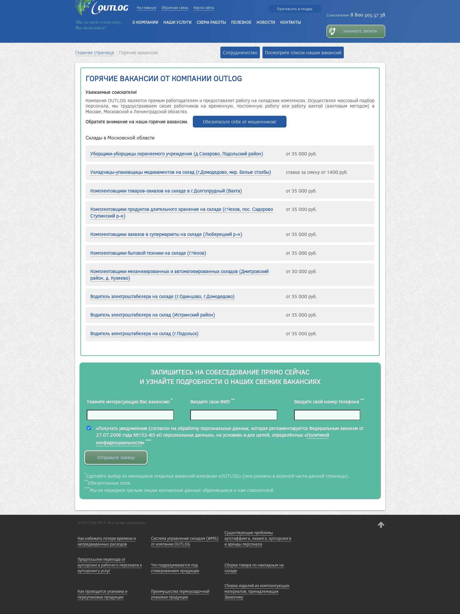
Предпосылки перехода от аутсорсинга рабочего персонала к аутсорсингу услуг (110, 564)
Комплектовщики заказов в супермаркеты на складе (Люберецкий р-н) (166, 234)
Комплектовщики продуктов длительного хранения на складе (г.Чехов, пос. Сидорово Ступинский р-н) (181, 212)
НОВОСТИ (265, 22)
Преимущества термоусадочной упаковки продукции (180, 594)
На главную (146, 7)
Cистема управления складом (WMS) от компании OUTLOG (184, 541)
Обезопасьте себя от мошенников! (239, 121)
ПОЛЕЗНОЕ (241, 22)
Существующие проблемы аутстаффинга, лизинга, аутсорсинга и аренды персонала (257, 538)
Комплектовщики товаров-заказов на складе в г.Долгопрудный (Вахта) (166, 190)
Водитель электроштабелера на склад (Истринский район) (152, 314)
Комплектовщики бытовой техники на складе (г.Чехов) (148, 253)
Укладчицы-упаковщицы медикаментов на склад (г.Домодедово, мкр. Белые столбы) (180, 172)
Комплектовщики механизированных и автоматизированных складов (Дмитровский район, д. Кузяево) (179, 274)
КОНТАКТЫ (290, 22)
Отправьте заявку (116, 457)
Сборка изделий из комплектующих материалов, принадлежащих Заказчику (256, 591)
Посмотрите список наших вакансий (303, 52)
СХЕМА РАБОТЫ (211, 22)
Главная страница (94, 52)
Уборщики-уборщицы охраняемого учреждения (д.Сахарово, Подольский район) (176, 153)
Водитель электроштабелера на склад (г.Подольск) (144, 333)
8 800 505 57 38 (367, 14)
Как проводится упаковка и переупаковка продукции (102, 594)
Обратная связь (174, 7)
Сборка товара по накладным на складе (254, 567)
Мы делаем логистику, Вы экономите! (98, 24)
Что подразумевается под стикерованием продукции (175, 567)
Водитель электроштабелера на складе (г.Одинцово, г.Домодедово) (162, 296)
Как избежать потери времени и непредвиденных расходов (107, 541)
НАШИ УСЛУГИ (177, 22)
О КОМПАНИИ (145, 22)
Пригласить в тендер (294, 8)
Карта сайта (203, 7)
